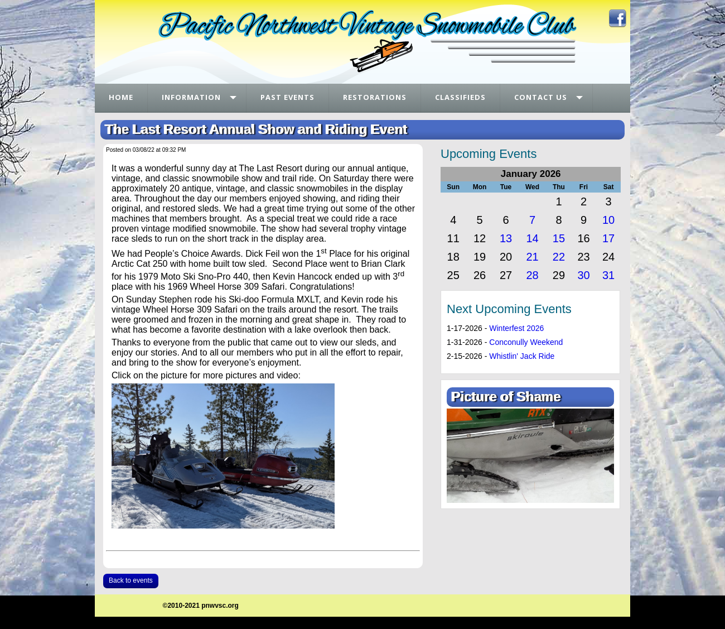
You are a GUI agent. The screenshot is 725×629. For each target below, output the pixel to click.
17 (608, 238)
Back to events (131, 580)
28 (532, 275)
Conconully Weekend (526, 342)
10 (608, 220)
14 (532, 238)
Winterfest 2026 (516, 328)
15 (559, 238)
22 (559, 257)
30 (583, 275)
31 (608, 275)
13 (506, 238)
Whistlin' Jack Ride (521, 356)
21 (532, 257)
